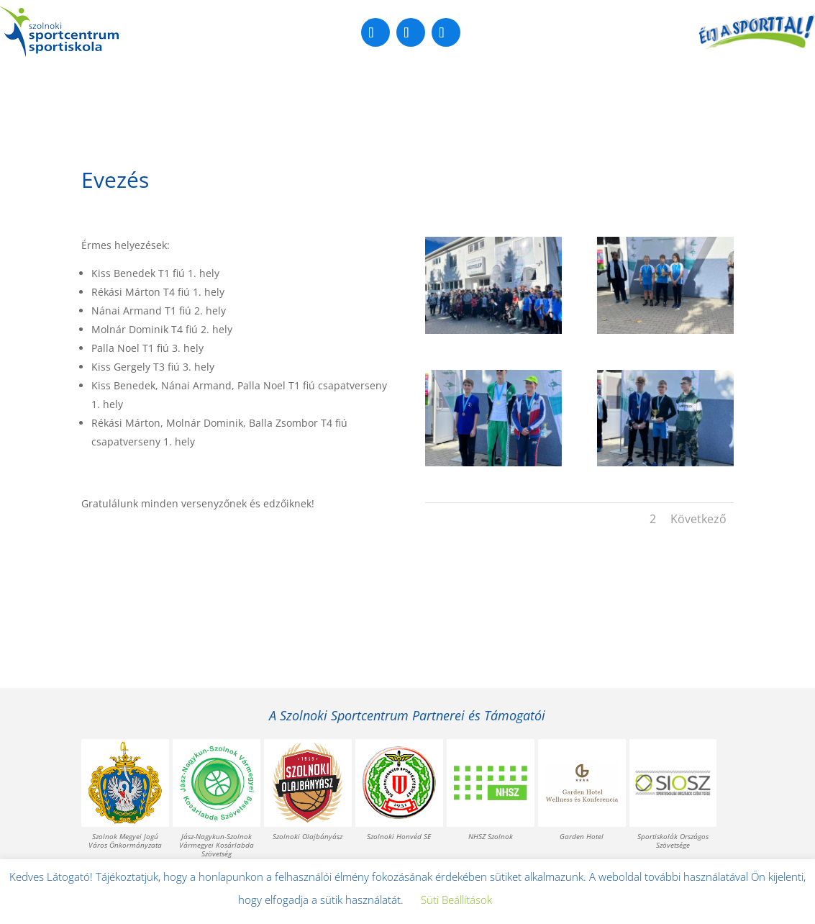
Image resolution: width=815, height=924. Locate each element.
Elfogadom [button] (542, 900)
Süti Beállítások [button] (456, 899)
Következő (698, 519)
